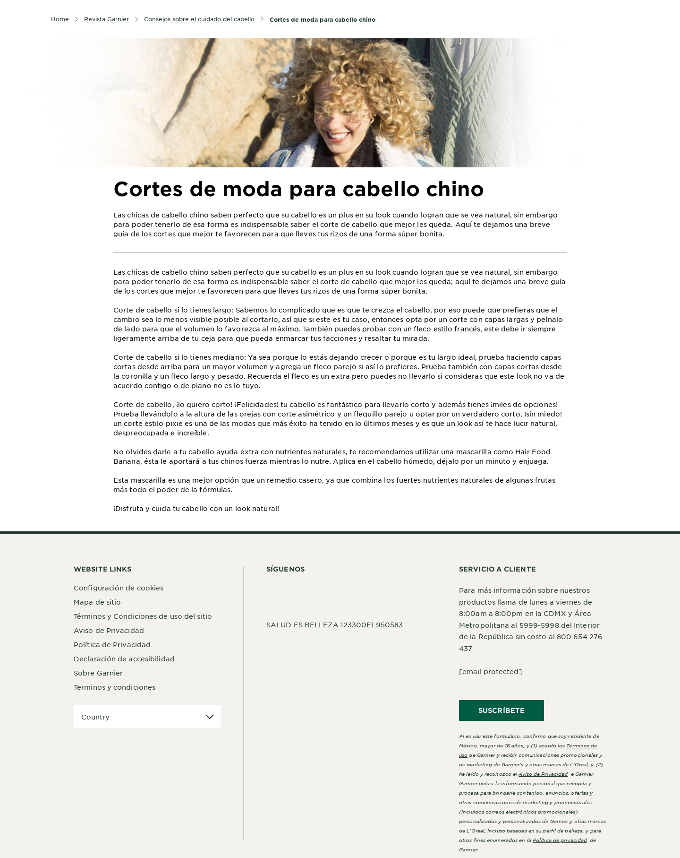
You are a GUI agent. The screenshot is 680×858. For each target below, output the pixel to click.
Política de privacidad (560, 840)
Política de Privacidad (112, 644)
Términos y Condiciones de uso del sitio (143, 616)
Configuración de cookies (118, 587)
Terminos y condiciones (114, 687)
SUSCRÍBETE (501, 710)
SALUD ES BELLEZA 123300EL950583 (334, 624)
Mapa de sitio (97, 602)
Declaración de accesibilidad (124, 658)
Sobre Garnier (98, 672)
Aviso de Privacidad (109, 630)
